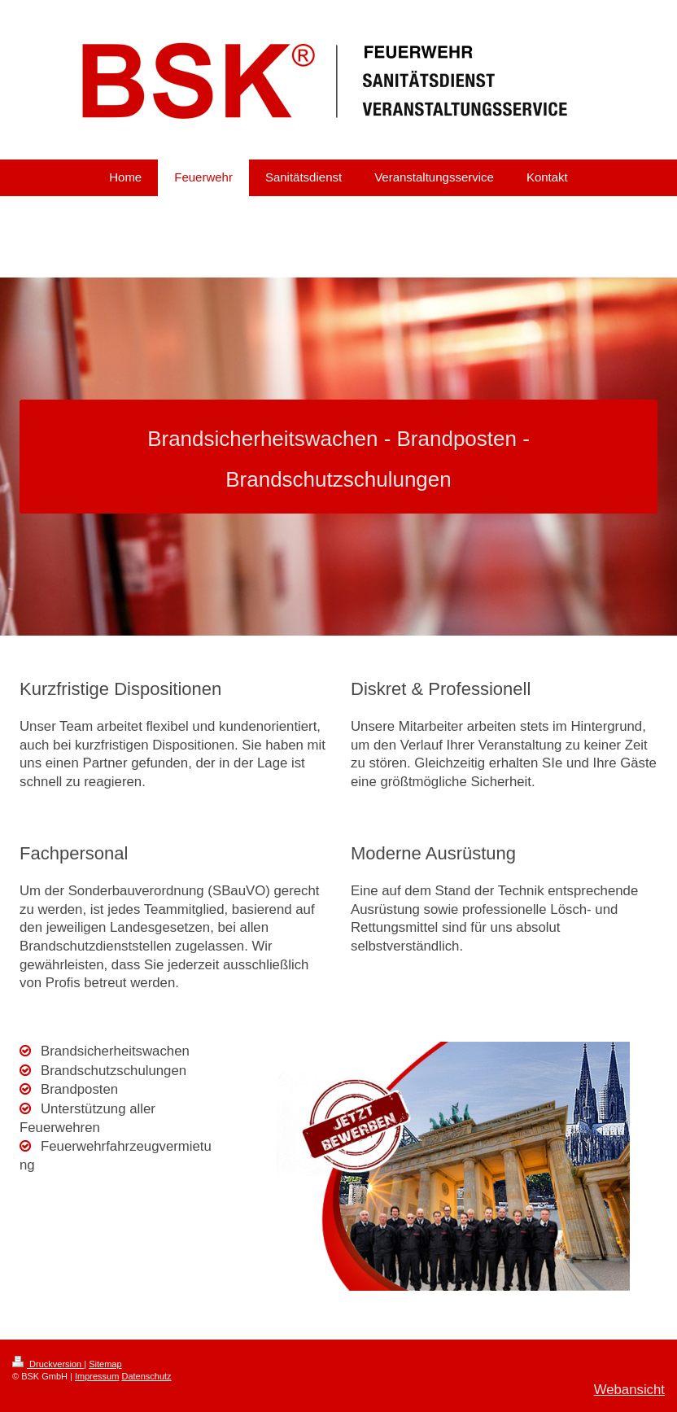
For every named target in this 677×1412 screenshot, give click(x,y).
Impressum (97, 1376)
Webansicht (629, 1389)
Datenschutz (146, 1376)
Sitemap (105, 1364)
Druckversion (48, 1364)
